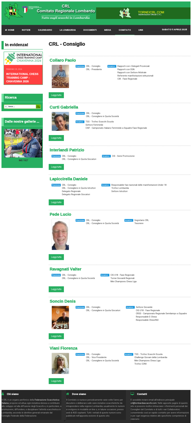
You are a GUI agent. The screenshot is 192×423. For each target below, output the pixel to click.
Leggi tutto (56, 95)
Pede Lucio (60, 214)
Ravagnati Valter (65, 269)
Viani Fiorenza (63, 348)
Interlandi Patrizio (67, 150)
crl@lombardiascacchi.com (144, 403)
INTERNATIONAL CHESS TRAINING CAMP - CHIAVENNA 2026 (22, 77)
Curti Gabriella (64, 107)
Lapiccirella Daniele (69, 179)
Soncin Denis (63, 301)
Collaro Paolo (63, 60)
